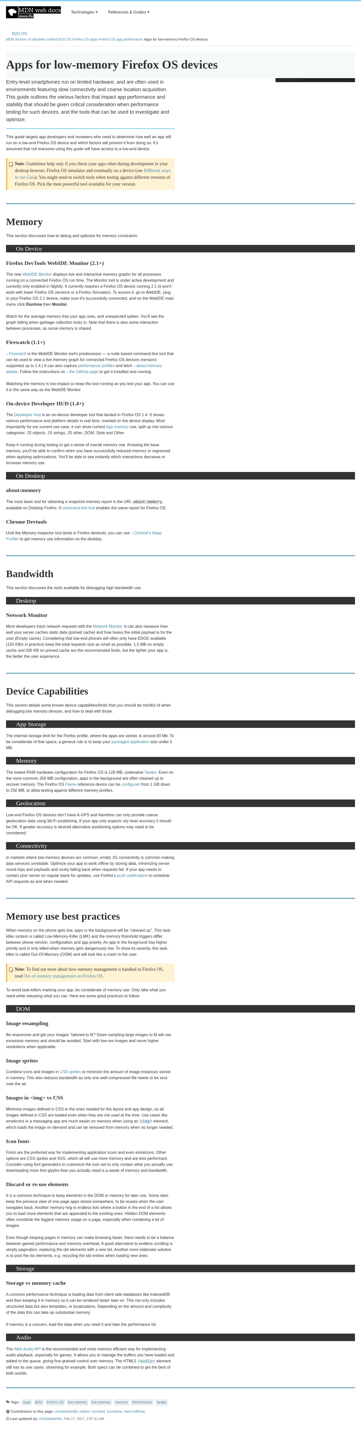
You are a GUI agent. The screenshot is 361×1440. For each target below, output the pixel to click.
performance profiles (96, 366)
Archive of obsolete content (36, 39)
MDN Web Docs (33, 12)
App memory (117, 427)
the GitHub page (84, 372)
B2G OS (19, 34)
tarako (161, 1402)
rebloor (84, 1411)
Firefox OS (55, 1402)
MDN (10, 39)
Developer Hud (27, 415)
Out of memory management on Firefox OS (63, 976)
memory (121, 1402)
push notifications (132, 875)
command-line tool (78, 508)
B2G (38, 1402)
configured (130, 784)
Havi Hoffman (134, 1411)
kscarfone (114, 1411)
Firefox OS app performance (121, 39)
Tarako (150, 772)
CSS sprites (70, 1072)
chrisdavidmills (66, 1411)
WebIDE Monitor (37, 274)
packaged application (130, 742)
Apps (27, 1402)
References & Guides (128, 12)
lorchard (98, 1411)
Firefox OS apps (85, 39)
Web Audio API (27, 1349)
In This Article (314, 80)
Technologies (84, 12)
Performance (142, 1402)
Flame (70, 784)
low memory (77, 1402)
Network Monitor (107, 626)
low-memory (101, 1402)
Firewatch (17, 354)
